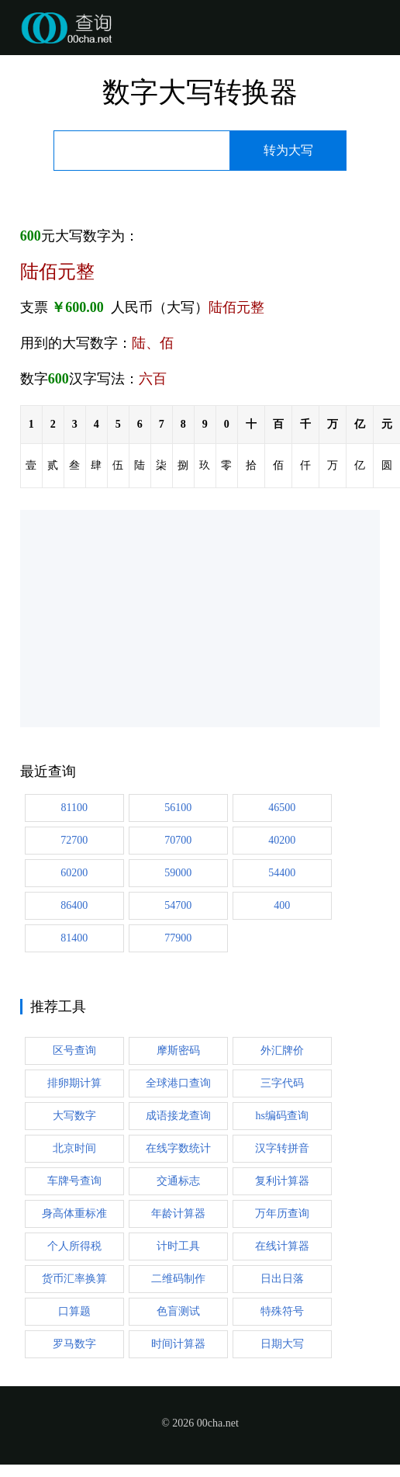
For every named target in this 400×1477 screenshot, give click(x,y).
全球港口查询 (178, 1083)
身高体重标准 (74, 1213)
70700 (177, 840)
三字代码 (282, 1083)
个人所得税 (74, 1246)
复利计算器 (282, 1181)
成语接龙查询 (178, 1116)
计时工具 (178, 1246)
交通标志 (178, 1181)
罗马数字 (74, 1344)
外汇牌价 (282, 1050)
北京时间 (74, 1148)
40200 (281, 840)
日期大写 (282, 1344)
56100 (177, 807)
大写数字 (74, 1116)
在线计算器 (282, 1246)
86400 (74, 905)
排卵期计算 (74, 1083)
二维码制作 (178, 1279)
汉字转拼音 (282, 1148)
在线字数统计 (178, 1148)
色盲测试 (178, 1311)
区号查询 (74, 1050)
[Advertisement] (193, 618)
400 (282, 905)
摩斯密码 (178, 1050)
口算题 (74, 1311)
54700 (177, 905)
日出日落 (282, 1279)
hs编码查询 (282, 1116)
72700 (74, 840)
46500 (281, 807)
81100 (74, 807)
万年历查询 (282, 1213)
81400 (74, 938)
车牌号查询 (74, 1181)
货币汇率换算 (74, 1279)
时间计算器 (178, 1344)
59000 (177, 873)
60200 (74, 873)
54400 (281, 873)
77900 (177, 938)
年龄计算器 (178, 1213)
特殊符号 (282, 1311)
